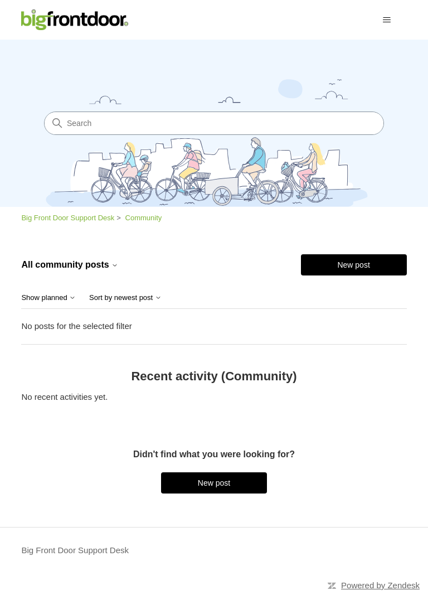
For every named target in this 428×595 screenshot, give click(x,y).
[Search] (214, 123)
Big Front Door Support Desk (67, 218)
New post (353, 264)
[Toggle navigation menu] (387, 20)
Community (143, 218)
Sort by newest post (125, 298)
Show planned (48, 298)
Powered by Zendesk (380, 585)
